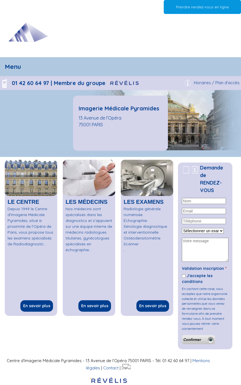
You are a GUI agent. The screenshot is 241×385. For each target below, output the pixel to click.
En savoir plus (36, 305)
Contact (111, 368)
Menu (13, 66)
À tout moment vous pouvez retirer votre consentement (203, 323)
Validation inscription (204, 268)
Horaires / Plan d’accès (217, 82)
